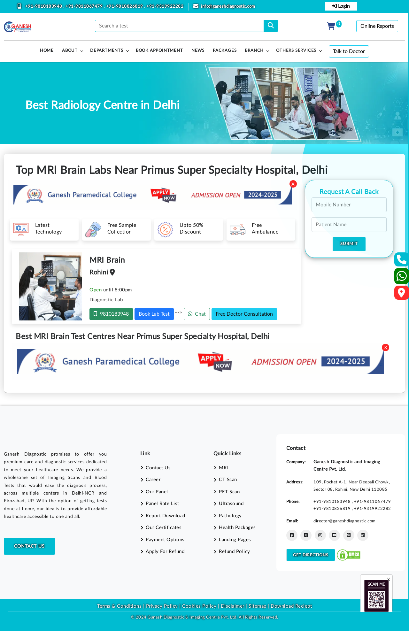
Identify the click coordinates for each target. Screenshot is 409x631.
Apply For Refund (165, 551)
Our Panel (157, 491)
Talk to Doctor (349, 51)
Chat (197, 314)
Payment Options (165, 539)
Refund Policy (234, 551)
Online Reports (377, 26)
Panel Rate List (162, 503)
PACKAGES (224, 51)
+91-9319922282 (164, 6)
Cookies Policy (199, 606)
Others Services (296, 51)
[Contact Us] (402, 261)
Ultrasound (231, 503)
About (70, 51)
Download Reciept (291, 606)
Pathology (230, 515)
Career (153, 479)
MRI (223, 468)
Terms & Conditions (119, 606)
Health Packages (237, 527)
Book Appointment (159, 51)
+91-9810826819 (125, 6)
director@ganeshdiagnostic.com (344, 521)
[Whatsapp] (401, 278)
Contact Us (29, 546)
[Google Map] (402, 294)
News (197, 51)
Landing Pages (235, 539)
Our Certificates (163, 527)
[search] (271, 26)
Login (341, 6)
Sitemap (257, 606)
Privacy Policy (161, 606)
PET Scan (229, 491)
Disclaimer (232, 606)
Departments (106, 51)
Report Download (165, 515)
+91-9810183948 (44, 6)
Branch (254, 51)
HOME (47, 51)
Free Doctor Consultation (244, 314)
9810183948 (111, 314)
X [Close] (293, 184)
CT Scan (228, 479)
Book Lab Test (154, 314)
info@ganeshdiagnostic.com (228, 6)
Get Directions (310, 555)
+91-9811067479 (85, 6)
